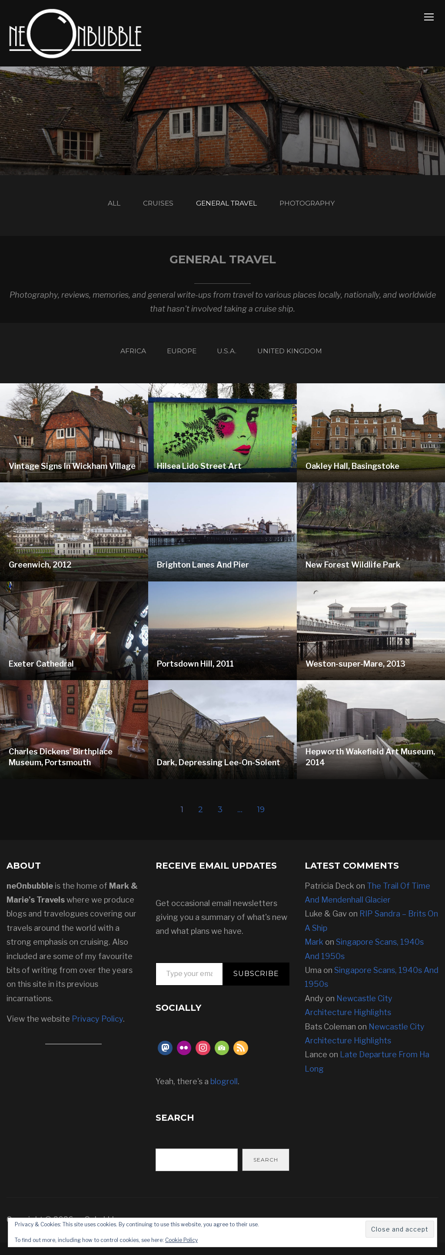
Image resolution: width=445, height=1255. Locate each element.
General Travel (229, 206)
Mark (314, 954)
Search (265, 1172)
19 (261, 822)
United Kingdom (304, 360)
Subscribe (256, 986)
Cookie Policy (181, 1240)
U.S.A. (230, 360)
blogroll (224, 1094)
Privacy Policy (97, 1031)
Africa (118, 360)
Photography (324, 206)
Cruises (148, 206)
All (96, 206)
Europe (176, 360)
